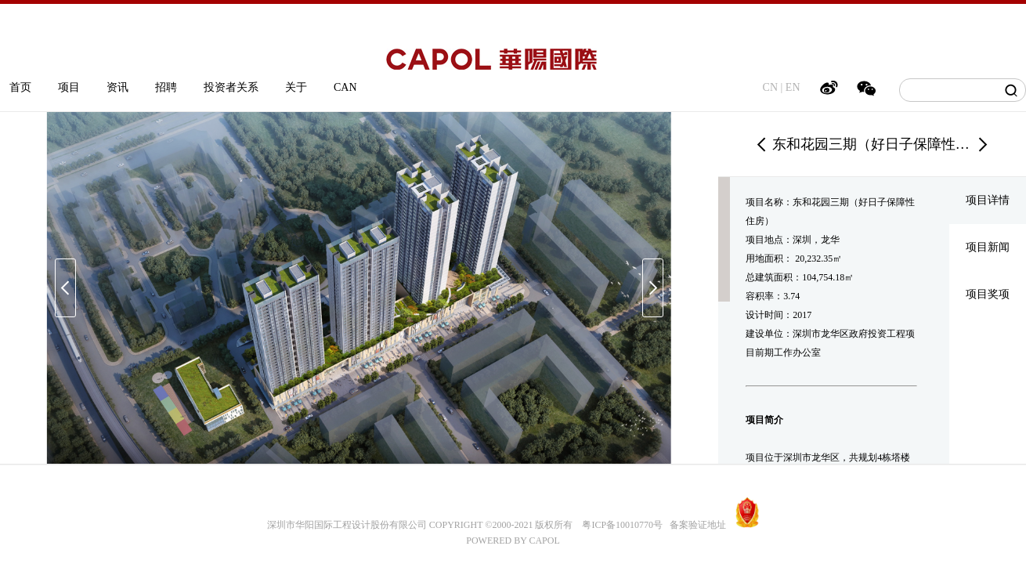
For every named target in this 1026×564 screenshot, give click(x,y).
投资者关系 (231, 87)
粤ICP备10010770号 (622, 524)
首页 (20, 87)
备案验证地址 (694, 524)
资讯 (117, 87)
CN (770, 87)
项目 (69, 87)
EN (793, 87)
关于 (296, 87)
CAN (345, 87)
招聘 (166, 87)
